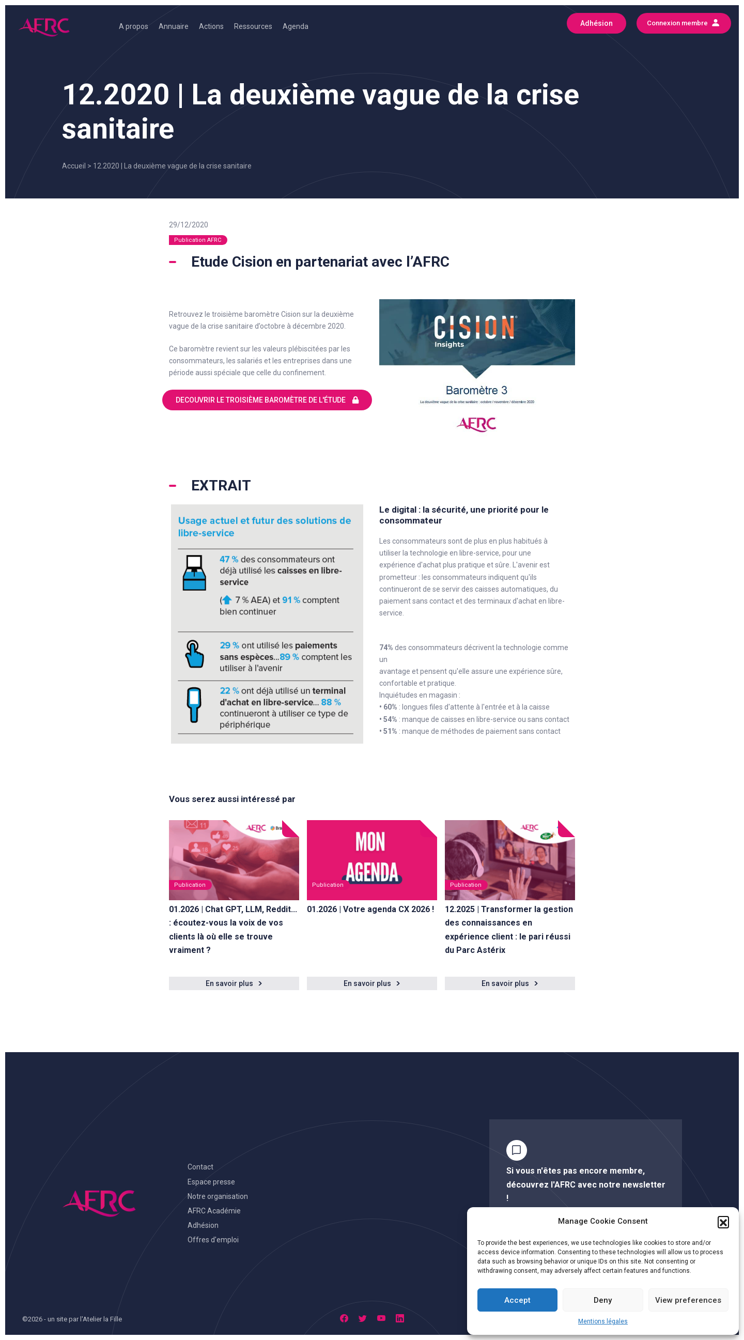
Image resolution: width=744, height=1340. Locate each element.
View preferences (688, 1300)
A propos (133, 26)
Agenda (295, 26)
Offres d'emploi (213, 1240)
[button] (723, 1221)
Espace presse (211, 1182)
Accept (517, 1300)
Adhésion (203, 1225)
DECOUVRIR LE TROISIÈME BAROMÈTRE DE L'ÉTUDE (267, 400)
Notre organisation (218, 1196)
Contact (200, 1167)
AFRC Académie (214, 1211)
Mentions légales (603, 1321)
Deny (603, 1300)
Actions (211, 26)
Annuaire (174, 26)
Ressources (253, 26)
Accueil (74, 166)
